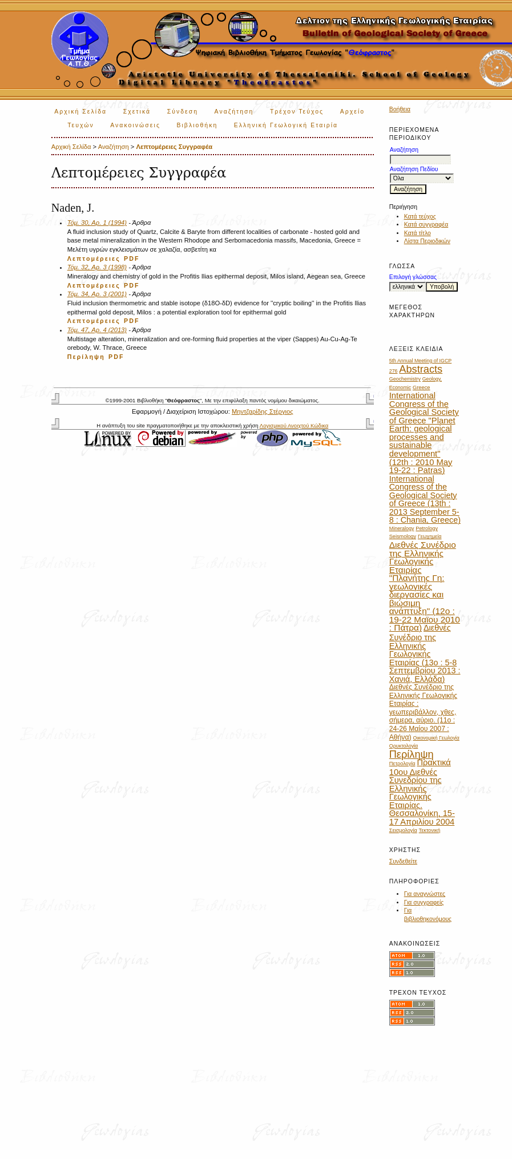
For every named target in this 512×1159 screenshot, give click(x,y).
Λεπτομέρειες (93, 258)
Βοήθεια (399, 109)
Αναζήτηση (234, 111)
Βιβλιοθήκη (196, 125)
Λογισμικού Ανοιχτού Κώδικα (294, 425)
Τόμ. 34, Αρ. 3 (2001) (97, 293)
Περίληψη (86, 356)
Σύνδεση (182, 111)
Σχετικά (137, 111)
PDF (132, 258)
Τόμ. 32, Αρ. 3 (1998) (97, 267)
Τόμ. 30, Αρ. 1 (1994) (97, 222)
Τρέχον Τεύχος (297, 111)
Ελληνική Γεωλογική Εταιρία (286, 125)
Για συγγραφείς (424, 902)
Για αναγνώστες (424, 894)
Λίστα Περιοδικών (427, 241)
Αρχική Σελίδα (80, 111)
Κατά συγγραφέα (426, 224)
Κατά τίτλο (417, 233)
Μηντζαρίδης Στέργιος (262, 411)
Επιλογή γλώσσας (413, 277)
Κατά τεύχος (420, 216)
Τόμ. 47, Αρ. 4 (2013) (97, 329)
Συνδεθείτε (403, 861)
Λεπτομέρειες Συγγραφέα (174, 146)
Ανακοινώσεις (135, 125)
